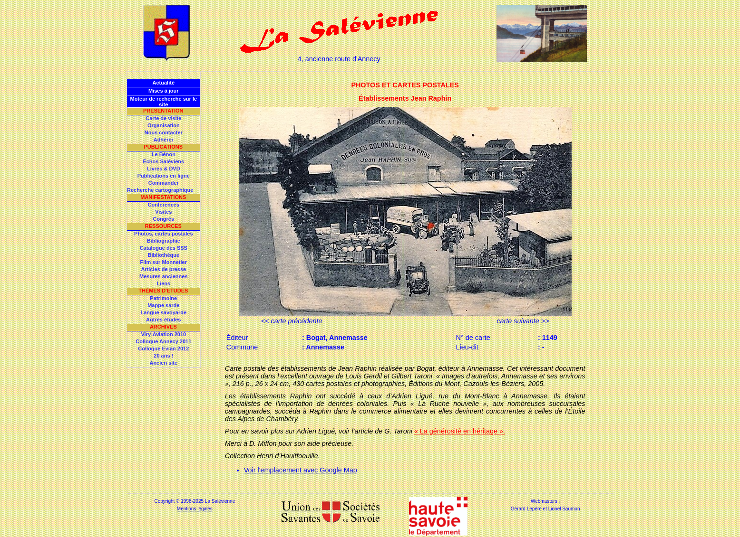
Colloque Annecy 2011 (163, 341)
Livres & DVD (163, 168)
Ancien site (163, 363)
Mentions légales (195, 508)
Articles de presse (163, 269)
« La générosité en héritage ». (459, 431)
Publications (163, 147)
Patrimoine (163, 298)
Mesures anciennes (163, 276)
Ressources (163, 226)
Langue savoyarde (164, 312)
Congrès (163, 219)
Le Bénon (163, 154)
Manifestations (163, 197)
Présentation (163, 110)
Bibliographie (163, 241)
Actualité (164, 82)
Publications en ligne (163, 176)
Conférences (163, 204)
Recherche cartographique (160, 190)
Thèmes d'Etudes (163, 290)
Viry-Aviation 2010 (163, 334)
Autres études (163, 319)
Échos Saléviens (163, 161)
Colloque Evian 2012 (163, 348)
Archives (163, 327)
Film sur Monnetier (163, 262)
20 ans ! (163, 355)
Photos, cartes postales (163, 233)
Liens (163, 283)
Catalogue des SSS (163, 248)
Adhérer (164, 139)
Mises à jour (163, 91)
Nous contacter (164, 132)
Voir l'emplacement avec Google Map (300, 470)
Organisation (163, 125)
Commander (163, 183)
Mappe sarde (163, 305)
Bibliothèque (163, 255)
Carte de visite (163, 118)
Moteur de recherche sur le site (163, 101)
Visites (163, 212)
